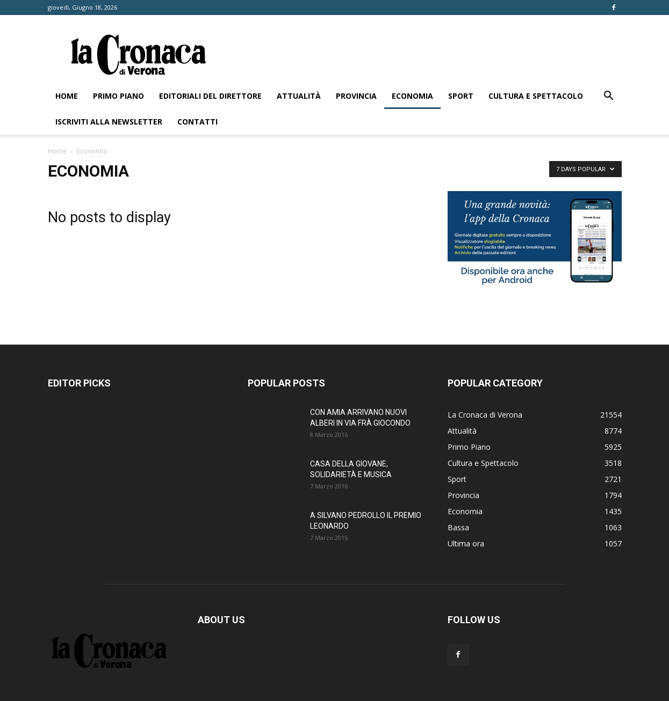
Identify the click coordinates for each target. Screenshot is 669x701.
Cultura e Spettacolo (535, 96)
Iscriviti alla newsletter (108, 121)
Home (66, 96)
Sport (460, 96)
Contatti (197, 121)
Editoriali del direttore (210, 96)
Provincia (356, 96)
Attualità (299, 96)
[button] (609, 97)
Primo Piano (118, 96)
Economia (412, 96)
